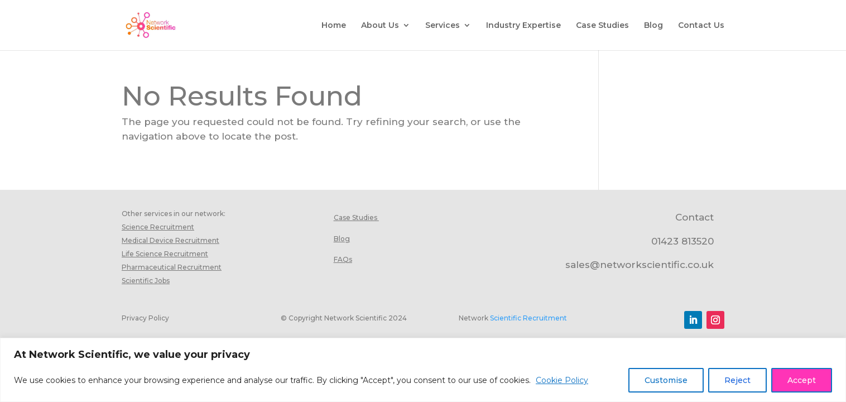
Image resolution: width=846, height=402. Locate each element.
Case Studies (602, 25)
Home (333, 25)
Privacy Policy (145, 318)
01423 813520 (682, 241)
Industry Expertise (523, 25)
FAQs (343, 259)
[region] (423, 370)
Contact (694, 217)
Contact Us (701, 25)
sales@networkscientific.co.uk (639, 264)
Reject (737, 380)
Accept (801, 380)
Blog (653, 25)
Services (442, 25)
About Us (380, 25)
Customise (666, 380)
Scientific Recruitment (528, 318)
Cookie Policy (562, 380)
